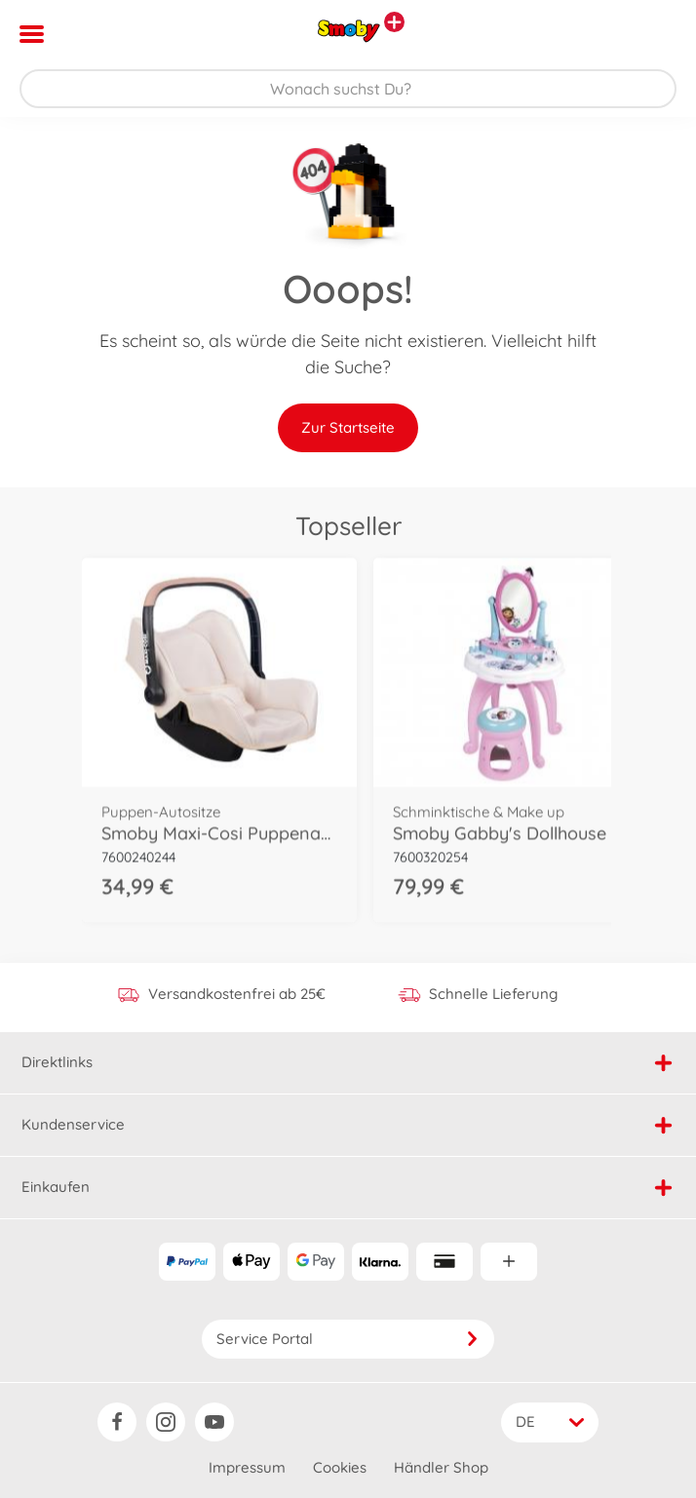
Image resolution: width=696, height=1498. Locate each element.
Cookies (340, 1467)
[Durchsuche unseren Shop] (348, 88)
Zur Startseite (348, 427)
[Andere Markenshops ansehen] (394, 22)
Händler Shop (441, 1467)
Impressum (247, 1467)
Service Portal (348, 1338)
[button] (654, 34)
